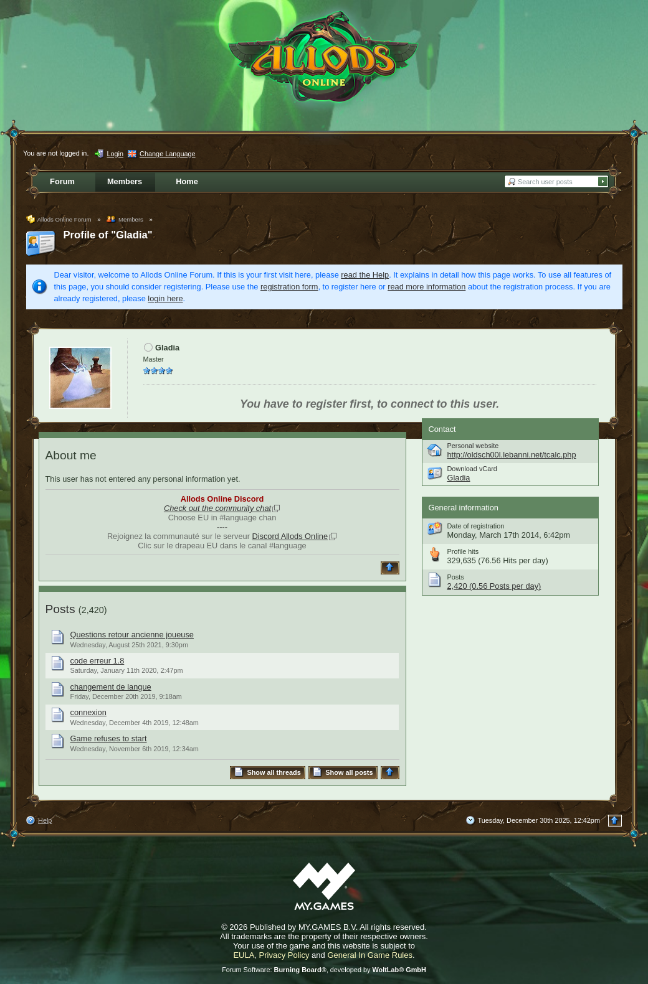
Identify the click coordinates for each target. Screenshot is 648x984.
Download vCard (472, 468)
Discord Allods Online (290, 536)
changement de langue (110, 686)
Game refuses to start (108, 738)
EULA (243, 955)
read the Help (365, 274)
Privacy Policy (284, 955)
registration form (289, 286)
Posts (60, 609)
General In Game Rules (369, 955)
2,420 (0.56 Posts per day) (494, 586)
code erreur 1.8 (97, 660)
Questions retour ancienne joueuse (132, 634)
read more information (426, 286)
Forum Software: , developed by (324, 969)
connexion (88, 712)
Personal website (473, 445)
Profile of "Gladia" (108, 235)
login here (165, 298)
